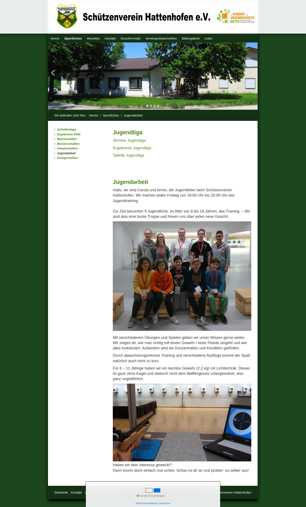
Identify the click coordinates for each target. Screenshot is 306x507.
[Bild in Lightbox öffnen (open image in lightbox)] (182, 276)
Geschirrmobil (131, 38)
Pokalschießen (67, 148)
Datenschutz (113, 492)
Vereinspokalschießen (161, 38)
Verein (55, 38)
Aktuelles (93, 38)
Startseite (61, 492)
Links (208, 38)
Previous (53, 73)
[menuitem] (55, 38)
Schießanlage (66, 129)
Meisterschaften (68, 143)
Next (252, 73)
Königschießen (67, 158)
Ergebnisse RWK (69, 134)
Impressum (93, 492)
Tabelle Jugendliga (128, 155)
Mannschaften (67, 139)
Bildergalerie (191, 38)
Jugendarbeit (66, 153)
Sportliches (73, 38)
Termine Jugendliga (129, 140)
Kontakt (110, 38)
